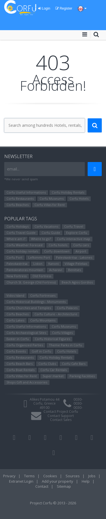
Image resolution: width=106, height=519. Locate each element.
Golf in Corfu (41, 351)
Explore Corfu (76, 232)
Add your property (57, 481)
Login (44, 8)
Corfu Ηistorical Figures (52, 339)
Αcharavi (55, 270)
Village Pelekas (76, 263)
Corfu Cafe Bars (73, 363)
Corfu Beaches (18, 205)
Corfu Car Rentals (53, 370)
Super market (53, 376)
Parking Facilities (82, 376)
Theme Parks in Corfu (65, 345)
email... (13, 169)
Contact (41, 486)
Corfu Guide (51, 232)
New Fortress (17, 276)
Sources (73, 475)
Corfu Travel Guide (21, 232)
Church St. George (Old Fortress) (31, 282)
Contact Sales (61, 419)
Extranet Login (21, 481)
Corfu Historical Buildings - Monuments (36, 302)
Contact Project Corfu (61, 411)
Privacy (9, 475)
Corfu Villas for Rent (49, 205)
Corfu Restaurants (20, 198)
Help (86, 481)
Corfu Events (16, 351)
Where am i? (16, 239)
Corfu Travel (73, 226)
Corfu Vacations (46, 226)
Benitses (74, 270)
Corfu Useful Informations (26, 192)
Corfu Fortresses (42, 295)
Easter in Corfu (18, 339)
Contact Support (60, 415)
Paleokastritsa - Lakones (74, 257)
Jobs (92, 475)
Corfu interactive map (73, 239)
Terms (29, 475)
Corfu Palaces (67, 308)
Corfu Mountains (42, 320)
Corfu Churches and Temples (29, 308)
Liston (37, 263)
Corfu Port (14, 257)
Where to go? (41, 239)
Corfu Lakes (15, 320)
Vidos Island (15, 295)
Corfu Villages (62, 333)
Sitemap (64, 486)
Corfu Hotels (79, 198)
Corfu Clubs (47, 363)
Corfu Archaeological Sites (26, 333)
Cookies (50, 475)
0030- (78, 399)
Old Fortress (42, 276)
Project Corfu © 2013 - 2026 (53, 502)
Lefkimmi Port (39, 257)
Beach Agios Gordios (77, 282)
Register (63, 8)
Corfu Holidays (18, 226)
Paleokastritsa (17, 263)
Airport (80, 251)
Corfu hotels (58, 245)
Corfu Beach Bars (20, 363)
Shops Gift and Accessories (27, 382)
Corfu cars (81, 245)
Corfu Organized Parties (25, 345)
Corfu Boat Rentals (20, 370)
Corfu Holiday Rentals (68, 192)
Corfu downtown (57, 251)
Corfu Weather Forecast (25, 245)
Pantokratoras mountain (25, 270)
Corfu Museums (52, 198)
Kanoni (53, 263)
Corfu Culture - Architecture (55, 314)
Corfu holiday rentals (22, 251)
